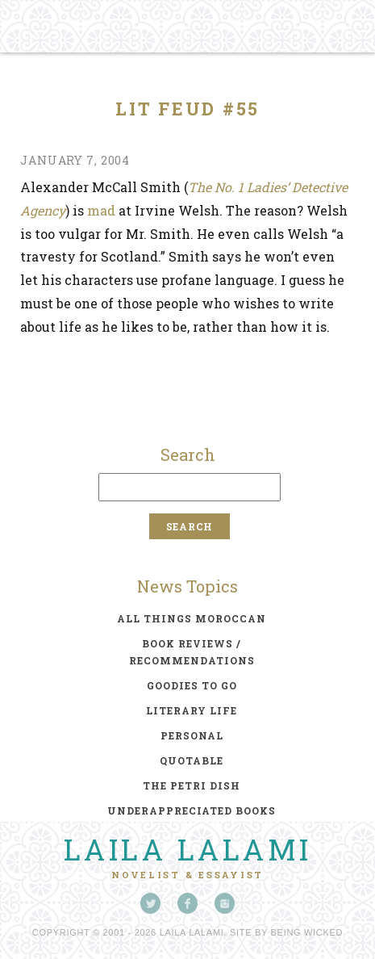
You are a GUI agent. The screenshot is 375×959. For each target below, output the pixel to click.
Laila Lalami (188, 849)
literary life (191, 710)
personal (191, 735)
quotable (191, 760)
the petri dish (191, 785)
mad (101, 210)
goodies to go (192, 685)
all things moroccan (191, 618)
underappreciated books (191, 810)
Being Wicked (307, 932)
